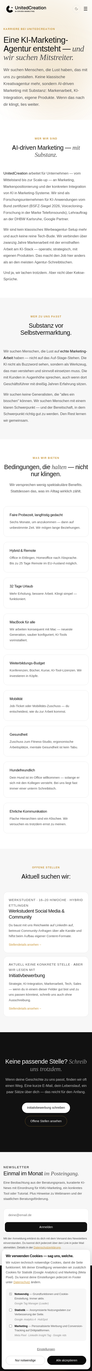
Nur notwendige (25, 1360)
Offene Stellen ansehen (45, 1121)
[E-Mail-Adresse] (46, 1215)
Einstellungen (46, 1349)
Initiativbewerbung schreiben (46, 1108)
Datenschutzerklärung (47, 1247)
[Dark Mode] (76, 9)
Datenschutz (21, 1282)
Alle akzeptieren (66, 1360)
